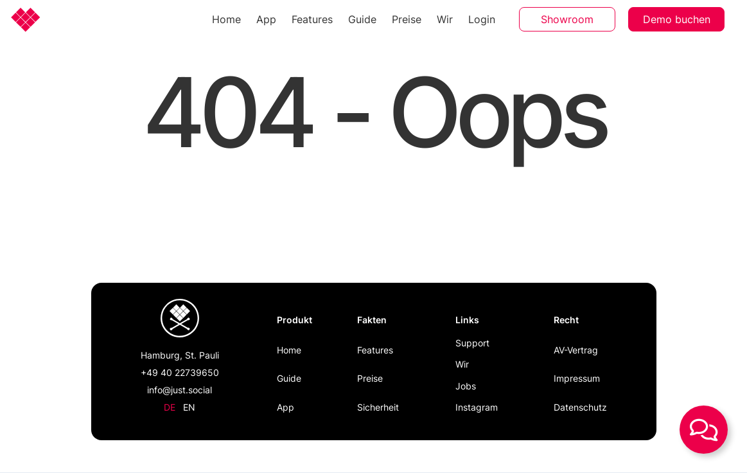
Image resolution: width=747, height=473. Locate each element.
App (266, 19)
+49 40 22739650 (180, 372)
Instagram (476, 407)
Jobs (465, 385)
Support (472, 342)
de (169, 407)
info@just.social (179, 389)
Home (226, 19)
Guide (362, 19)
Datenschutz (580, 407)
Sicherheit (378, 407)
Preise (406, 19)
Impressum (577, 378)
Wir (445, 19)
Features (312, 19)
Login (481, 19)
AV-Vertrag (576, 349)
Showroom (567, 19)
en (189, 407)
